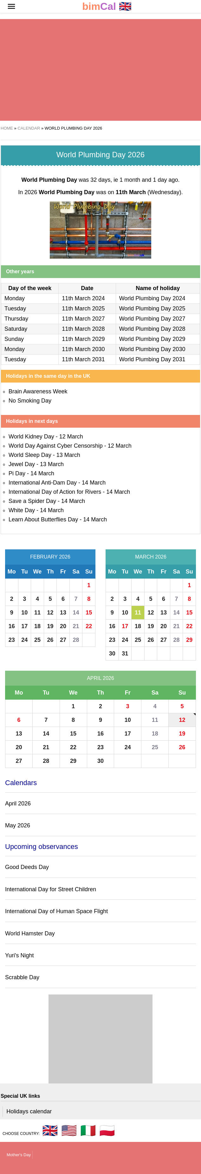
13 (63, 612)
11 (37, 612)
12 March (71, 436)
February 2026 (50, 557)
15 (89, 612)
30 (112, 653)
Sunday (14, 339)
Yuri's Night (19, 955)
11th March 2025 (83, 308)
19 (50, 626)
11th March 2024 (83, 298)
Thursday (16, 319)
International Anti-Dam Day (43, 482)
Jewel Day (22, 464)
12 (50, 612)
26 (50, 640)
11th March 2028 (83, 329)
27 (63, 640)
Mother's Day (19, 1154)
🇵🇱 (107, 1130)
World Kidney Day (31, 436)
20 (63, 626)
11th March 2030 (83, 349)
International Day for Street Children (50, 889)
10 (24, 612)
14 (76, 612)
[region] (100, 70)
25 (37, 640)
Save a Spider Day (32, 501)
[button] (11, 6)
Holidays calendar (29, 1111)
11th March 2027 (83, 319)
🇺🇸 (69, 1130)
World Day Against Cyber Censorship (56, 446)
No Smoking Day (30, 400)
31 (125, 653)
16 (12, 626)
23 (12, 640)
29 (189, 640)
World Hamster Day (30, 933)
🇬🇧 (107, 6)
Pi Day (17, 473)
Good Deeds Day (27, 867)
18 (37, 626)
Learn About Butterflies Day (43, 519)
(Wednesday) (148, 192)
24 (24, 640)
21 (76, 626)
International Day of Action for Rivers (55, 492)
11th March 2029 (83, 339)
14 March (42, 473)
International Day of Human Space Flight (56, 911)
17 (24, 626)
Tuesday (15, 308)
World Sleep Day (30, 455)
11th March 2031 (83, 359)
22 (89, 626)
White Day (22, 510)
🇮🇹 (88, 1130)
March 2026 (150, 557)
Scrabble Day (22, 977)
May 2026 (17, 825)
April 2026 (100, 678)
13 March (68, 455)
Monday (14, 298)
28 (76, 640)
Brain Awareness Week (38, 391)
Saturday (15, 329)
